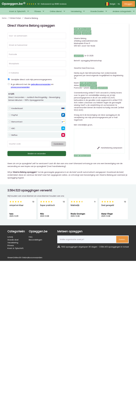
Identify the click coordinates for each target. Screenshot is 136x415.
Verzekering (76, 11)
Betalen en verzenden (37, 153)
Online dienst (56, 11)
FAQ (30, 237)
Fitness (37, 11)
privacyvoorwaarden (20, 87)
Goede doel (12, 239)
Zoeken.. (122, 239)
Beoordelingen (35, 239)
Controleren (58, 144)
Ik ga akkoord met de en (32, 85)
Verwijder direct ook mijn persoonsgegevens (31, 79)
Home (4, 18)
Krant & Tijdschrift (17, 11)
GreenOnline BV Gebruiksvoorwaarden (24, 257)
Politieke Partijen (16, 18)
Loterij (10, 237)
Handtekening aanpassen (109, 147)
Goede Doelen (97, 11)
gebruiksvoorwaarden (41, 84)
